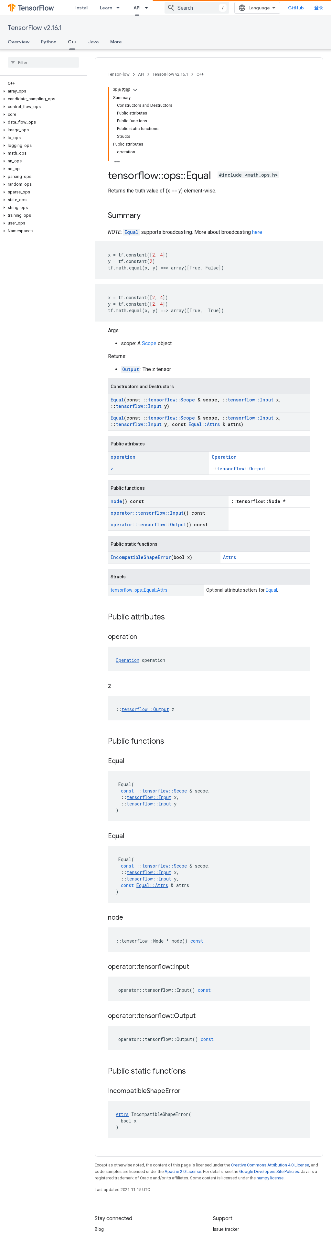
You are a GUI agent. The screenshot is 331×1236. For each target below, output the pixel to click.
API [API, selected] (137, 8)
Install (81, 8)
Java (93, 42)
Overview (18, 42)
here (257, 232)
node (116, 501)
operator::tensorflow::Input (147, 513)
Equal (131, 232)
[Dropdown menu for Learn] (120, 8)
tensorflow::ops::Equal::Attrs (139, 590)
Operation (224, 457)
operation (123, 457)
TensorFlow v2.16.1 (35, 28)
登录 (318, 7)
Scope (149, 343)
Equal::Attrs (204, 424)
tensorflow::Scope (171, 400)
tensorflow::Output (241, 468)
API (141, 74)
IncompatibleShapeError (141, 557)
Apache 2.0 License (183, 1171)
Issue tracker (226, 1229)
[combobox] (197, 8)
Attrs (229, 557)
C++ (200, 74)
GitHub (296, 8)
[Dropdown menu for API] (148, 8)
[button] (42, 91)
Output (130, 369)
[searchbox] (43, 62)
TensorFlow (119, 74)
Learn (106, 8)
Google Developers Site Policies (269, 1171)
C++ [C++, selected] (72, 42)
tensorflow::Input (250, 400)
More (116, 42)
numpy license (270, 1178)
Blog (99, 1229)
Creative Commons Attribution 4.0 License (270, 1165)
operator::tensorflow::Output (148, 524)
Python (48, 42)
